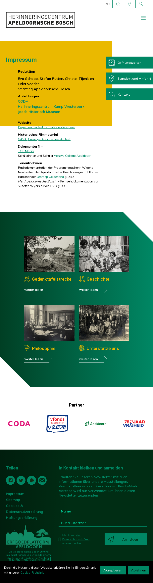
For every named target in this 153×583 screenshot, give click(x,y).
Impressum (15, 493)
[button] (107, 4)
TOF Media (26, 151)
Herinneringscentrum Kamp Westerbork (51, 106)
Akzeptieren (113, 570)
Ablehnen (138, 570)
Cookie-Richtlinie (32, 572)
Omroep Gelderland (50, 177)
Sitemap (13, 499)
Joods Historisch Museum (39, 111)
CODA (23, 101)
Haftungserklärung (21, 517)
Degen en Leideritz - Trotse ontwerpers (46, 127)
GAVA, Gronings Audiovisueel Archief (44, 139)
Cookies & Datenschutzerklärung (24, 508)
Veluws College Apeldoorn (72, 156)
